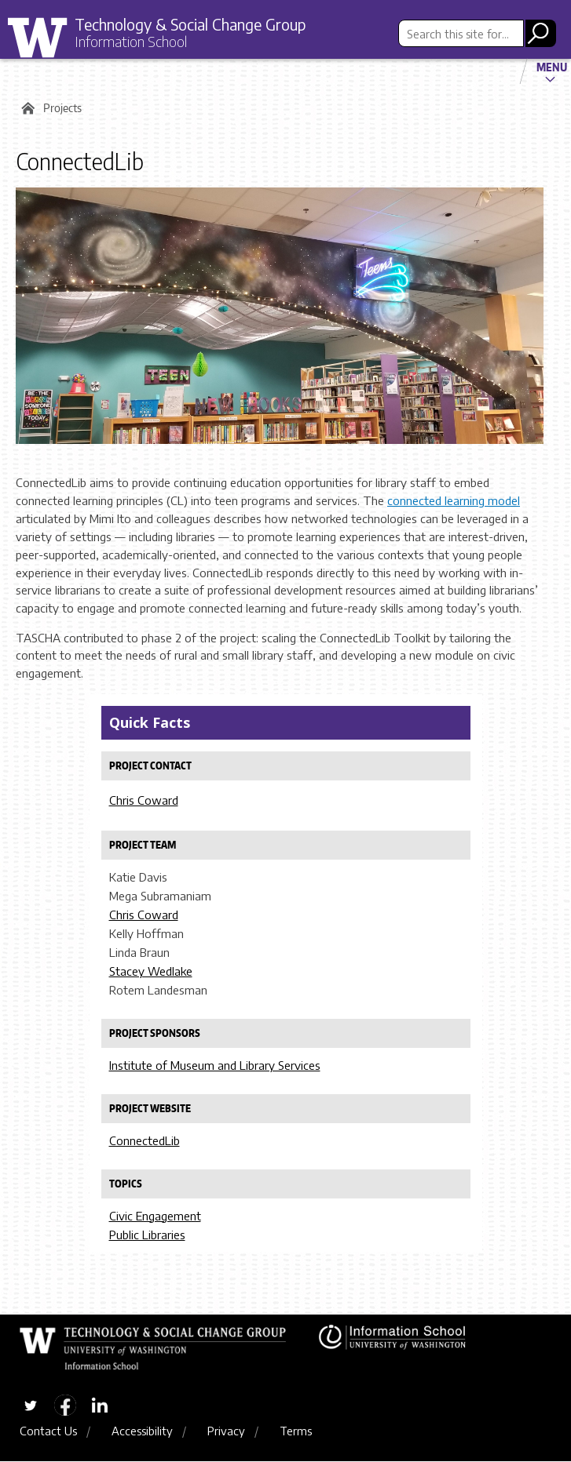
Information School (135, 42)
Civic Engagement (155, 1216)
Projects (62, 107)
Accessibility (142, 1431)
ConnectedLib (144, 1140)
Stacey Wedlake (150, 971)
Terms (296, 1431)
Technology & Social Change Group (198, 24)
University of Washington (43, 38)
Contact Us (48, 1431)
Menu (551, 67)
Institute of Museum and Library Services (214, 1065)
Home (25, 108)
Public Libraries (147, 1234)
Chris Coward (143, 800)
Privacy (226, 1431)
